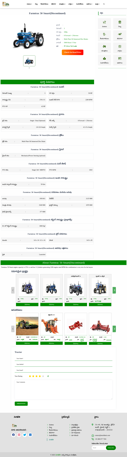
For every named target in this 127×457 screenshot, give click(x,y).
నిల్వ (36, 4)
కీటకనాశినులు (44, 4)
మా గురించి (74, 435)
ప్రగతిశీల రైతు (75, 427)
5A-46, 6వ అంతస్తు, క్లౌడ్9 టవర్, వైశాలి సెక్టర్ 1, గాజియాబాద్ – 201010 (105, 427)
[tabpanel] (29, 60)
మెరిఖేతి (51, 439)
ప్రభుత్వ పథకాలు (76, 430)
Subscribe (111, 448)
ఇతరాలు (89, 4)
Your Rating (18, 376)
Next (114, 329)
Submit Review (21, 403)
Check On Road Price (72, 52)
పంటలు (29, 4)
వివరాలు (27, 343)
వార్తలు (70, 4)
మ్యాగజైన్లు (74, 425)
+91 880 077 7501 (99, 439)
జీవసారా (53, 4)
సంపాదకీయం (79, 4)
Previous (12, 329)
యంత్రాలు (62, 4)
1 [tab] (29, 68)
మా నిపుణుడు (75, 432)
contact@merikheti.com (101, 435)
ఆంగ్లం (97, 4)
